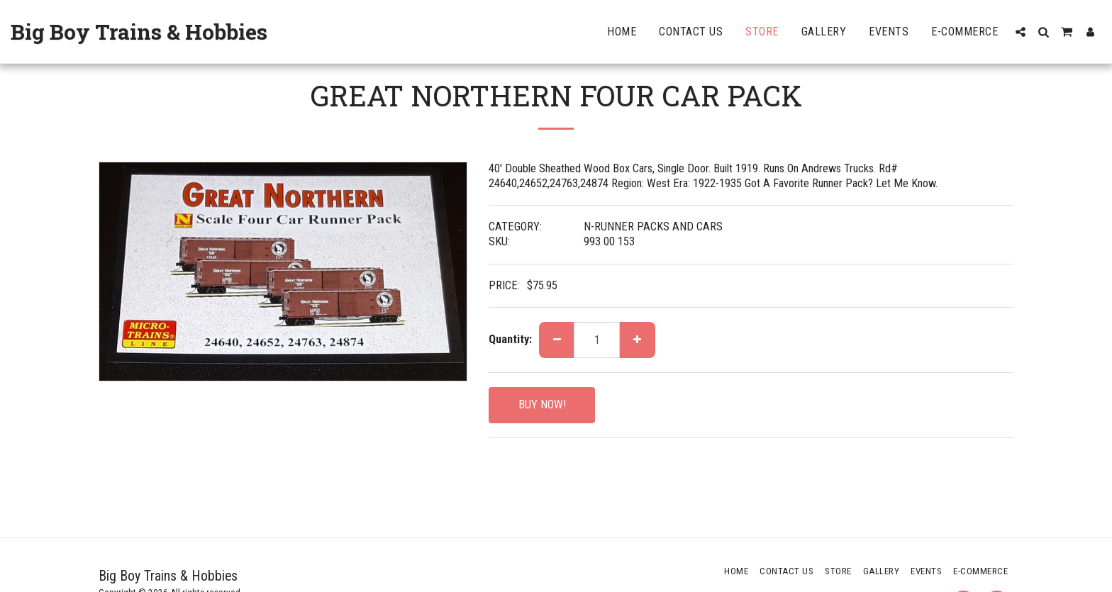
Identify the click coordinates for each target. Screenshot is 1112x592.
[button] (1020, 32)
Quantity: (510, 339)
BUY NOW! (542, 404)
